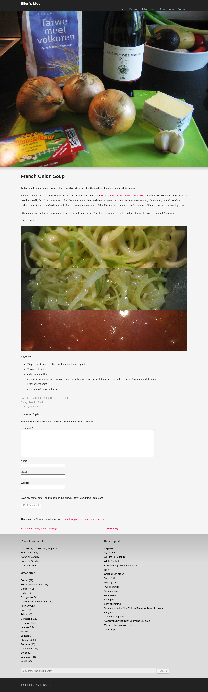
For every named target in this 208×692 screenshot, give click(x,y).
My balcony (110, 552)
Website (25, 483)
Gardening (26, 618)
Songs (163, 9)
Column (25, 589)
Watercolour (110, 595)
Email (24, 472)
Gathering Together (47, 548)
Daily (23, 593)
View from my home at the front (120, 565)
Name (25, 461)
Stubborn (31, 565)
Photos (144, 9)
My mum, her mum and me (118, 625)
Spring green (111, 591)
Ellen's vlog (27, 606)
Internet (25, 627)
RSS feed (48, 685)
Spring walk (110, 599)
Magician (109, 548)
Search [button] (163, 671)
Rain (106, 570)
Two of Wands (111, 587)
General (25, 623)
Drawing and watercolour (34, 601)
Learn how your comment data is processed (85, 519)
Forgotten (109, 612)
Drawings (133, 9)
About (171, 9)
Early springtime (112, 604)
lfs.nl (23, 631)
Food (40, 402)
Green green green (114, 574)
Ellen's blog (31, 3)
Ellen (67, 398)
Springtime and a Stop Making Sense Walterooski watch (133, 608)
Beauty (24, 580)
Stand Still (109, 578)
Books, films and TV (31, 584)
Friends (25, 614)
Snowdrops (110, 629)
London (25, 636)
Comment (27, 428)
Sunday (34, 552)
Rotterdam (26, 648)
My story (25, 640)
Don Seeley (27, 548)
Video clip (26, 657)
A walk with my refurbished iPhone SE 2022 (127, 621)
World (24, 661)
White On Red (111, 561)
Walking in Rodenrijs (115, 557)
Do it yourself (28, 597)
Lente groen (110, 582)
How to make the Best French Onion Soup (123, 195)
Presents (25, 644)
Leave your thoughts (31, 406)
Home (123, 9)
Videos (153, 9)
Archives (181, 9)
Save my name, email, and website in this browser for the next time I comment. (62, 498)
